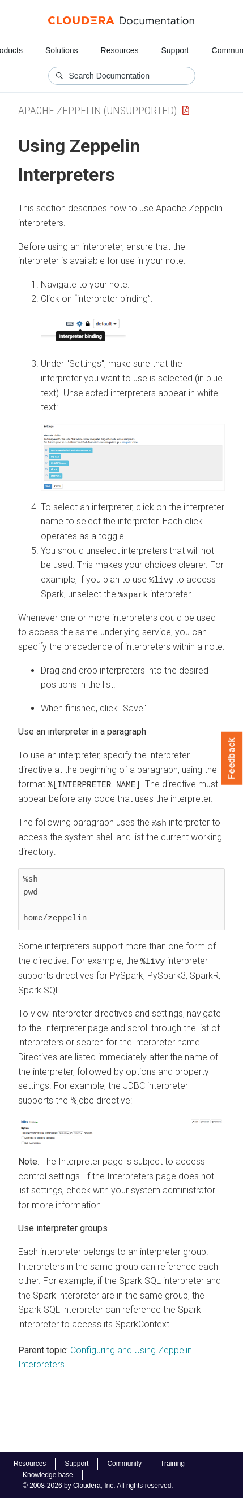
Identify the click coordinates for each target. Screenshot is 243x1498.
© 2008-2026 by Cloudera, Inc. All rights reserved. (98, 1486)
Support (175, 50)
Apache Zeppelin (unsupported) (97, 110)
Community (124, 1463)
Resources (120, 50)
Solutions (61, 50)
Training (172, 1463)
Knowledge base (48, 1475)
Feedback (232, 758)
